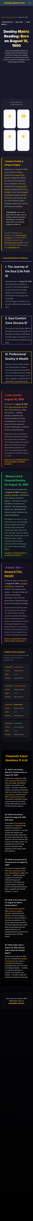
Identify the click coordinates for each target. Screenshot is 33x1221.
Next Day (20, 22)
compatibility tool (13, 247)
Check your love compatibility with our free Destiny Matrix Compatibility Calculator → (16, 462)
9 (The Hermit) (18, 823)
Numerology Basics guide (13, 242)
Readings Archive (11, 17)
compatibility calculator (16, 1003)
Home (3, 17)
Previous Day (7, 22)
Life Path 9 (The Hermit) (17, 781)
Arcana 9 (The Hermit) (17, 797)
